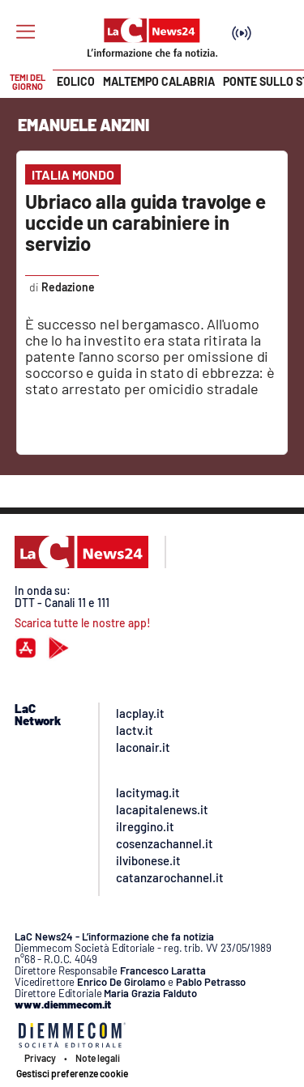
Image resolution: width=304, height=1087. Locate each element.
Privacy (40, 1058)
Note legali (97, 1058)
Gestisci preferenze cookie (72, 1073)
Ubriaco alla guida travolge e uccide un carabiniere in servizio (145, 222)
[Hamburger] (25, 32)
